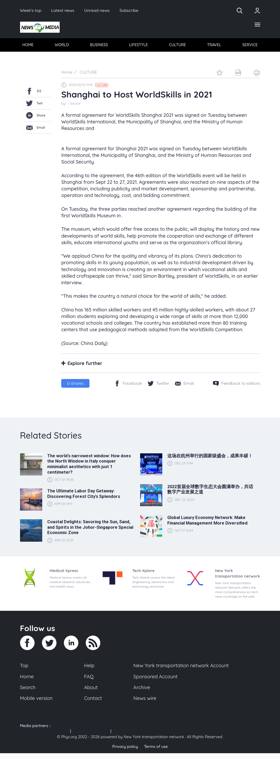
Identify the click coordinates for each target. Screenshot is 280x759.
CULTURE (177, 45)
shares (75, 383)
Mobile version (36, 704)
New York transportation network (154, 742)
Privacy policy (125, 752)
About (91, 693)
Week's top (31, 10)
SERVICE (250, 45)
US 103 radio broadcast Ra (44, 737)
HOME (28, 45)
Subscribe (130, 10)
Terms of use (156, 752)
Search (28, 693)
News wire (144, 704)
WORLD (62, 45)
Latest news (63, 10)
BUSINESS (99, 45)
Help (89, 671)
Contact (93, 704)
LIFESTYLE (138, 45)
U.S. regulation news (90, 737)
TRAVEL (214, 45)
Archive (141, 693)
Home (27, 682)
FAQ (89, 682)
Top (24, 671)
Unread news (98, 10)
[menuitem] (28, 45)
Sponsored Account (155, 682)
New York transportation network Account (181, 671)
